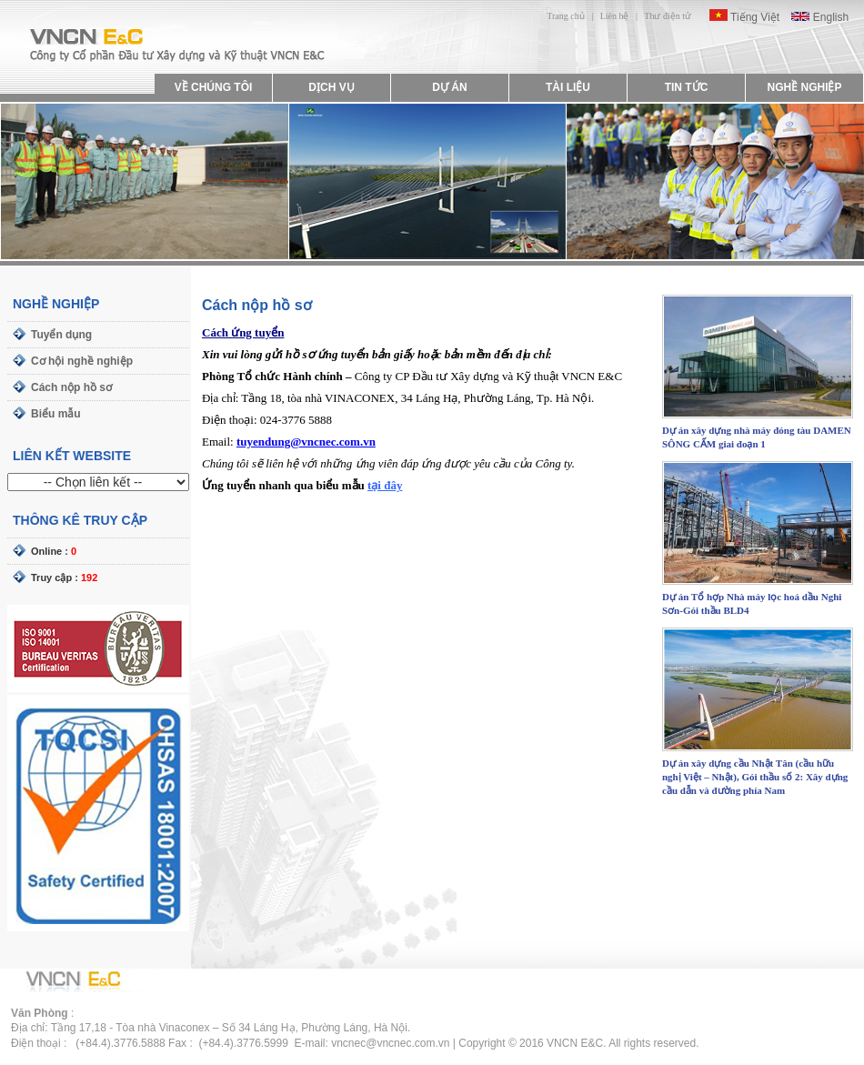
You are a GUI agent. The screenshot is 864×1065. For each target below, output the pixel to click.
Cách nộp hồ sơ (71, 387)
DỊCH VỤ (331, 87)
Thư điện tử (667, 16)
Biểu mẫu (56, 413)
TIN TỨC (686, 87)
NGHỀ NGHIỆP (804, 87)
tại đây (384, 485)
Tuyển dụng (61, 334)
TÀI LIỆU (568, 87)
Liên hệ (614, 16)
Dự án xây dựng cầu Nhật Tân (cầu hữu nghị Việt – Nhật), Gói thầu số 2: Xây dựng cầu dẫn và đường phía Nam (755, 777)
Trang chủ (565, 16)
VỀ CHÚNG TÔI (214, 87)
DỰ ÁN (449, 87)
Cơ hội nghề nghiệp (82, 361)
